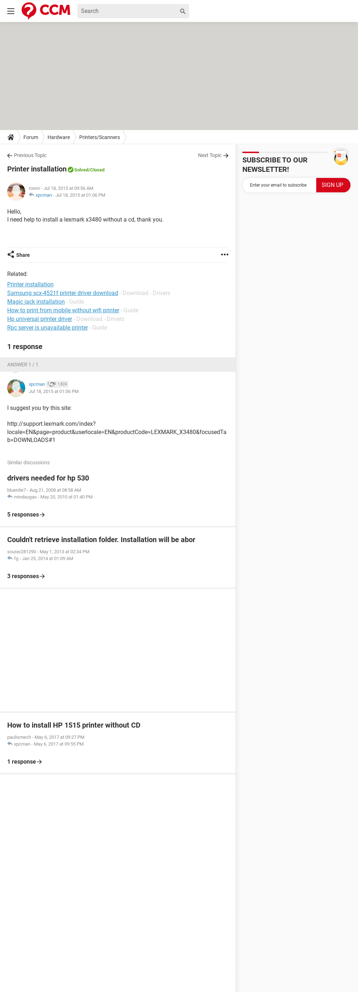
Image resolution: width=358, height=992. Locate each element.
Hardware (59, 137)
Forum (30, 137)
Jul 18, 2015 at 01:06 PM (80, 195)
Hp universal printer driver (39, 319)
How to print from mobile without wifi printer (63, 310)
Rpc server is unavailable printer (47, 327)
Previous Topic (30, 155)
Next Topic (209, 155)
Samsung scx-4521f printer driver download (62, 293)
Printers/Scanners (99, 137)
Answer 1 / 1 (23, 364)
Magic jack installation (36, 301)
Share (23, 255)
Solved (81, 170)
